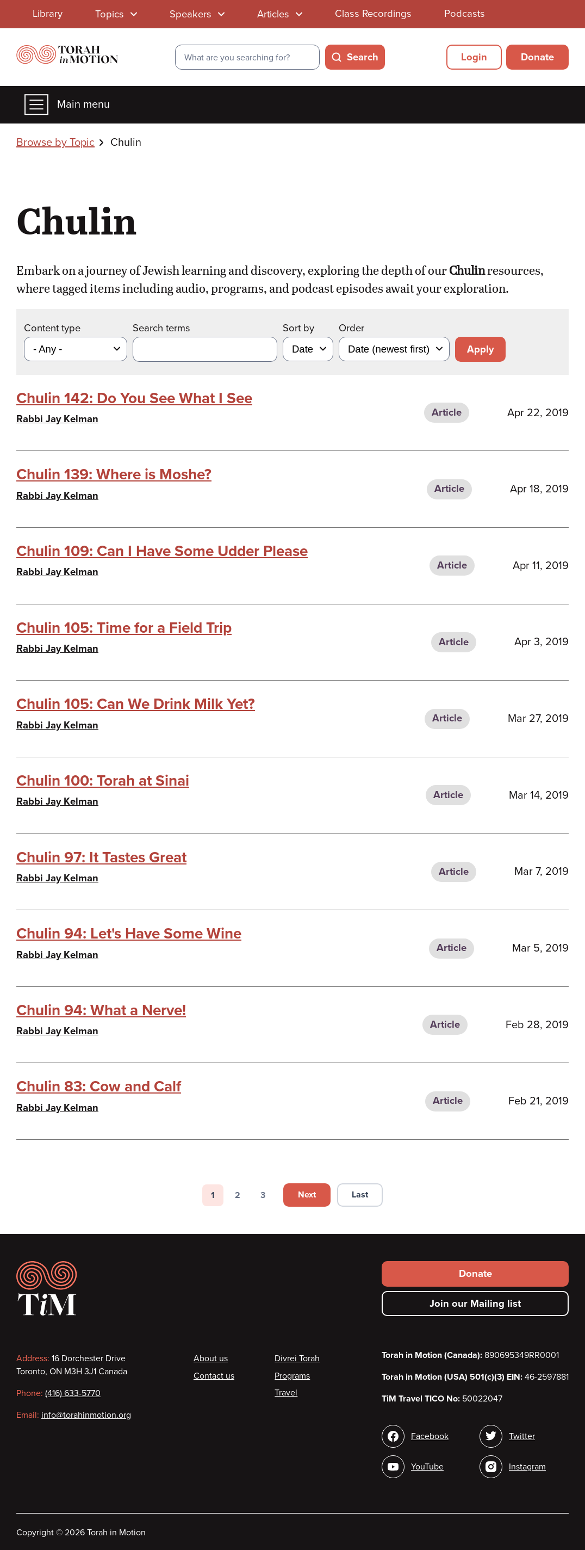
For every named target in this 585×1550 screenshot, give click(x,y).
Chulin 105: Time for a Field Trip (124, 628)
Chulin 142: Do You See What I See (134, 398)
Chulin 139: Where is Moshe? (113, 474)
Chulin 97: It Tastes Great (101, 857)
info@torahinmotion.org (86, 1415)
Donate (537, 57)
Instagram (527, 1466)
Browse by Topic (55, 142)
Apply (480, 349)
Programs (292, 1375)
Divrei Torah (297, 1358)
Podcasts (464, 14)
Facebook (430, 1436)
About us (211, 1358)
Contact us (214, 1375)
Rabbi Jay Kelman (57, 419)
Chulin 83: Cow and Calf (98, 1086)
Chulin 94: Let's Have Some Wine (128, 933)
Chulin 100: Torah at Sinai (102, 780)
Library (48, 14)
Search (362, 57)
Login (474, 57)
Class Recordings (373, 14)
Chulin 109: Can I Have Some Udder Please (162, 551)
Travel (286, 1392)
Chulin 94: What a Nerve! (101, 1010)
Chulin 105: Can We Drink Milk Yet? (135, 704)
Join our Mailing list (475, 1304)
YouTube (427, 1466)
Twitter (522, 1436)
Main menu (67, 104)
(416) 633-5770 (73, 1393)
